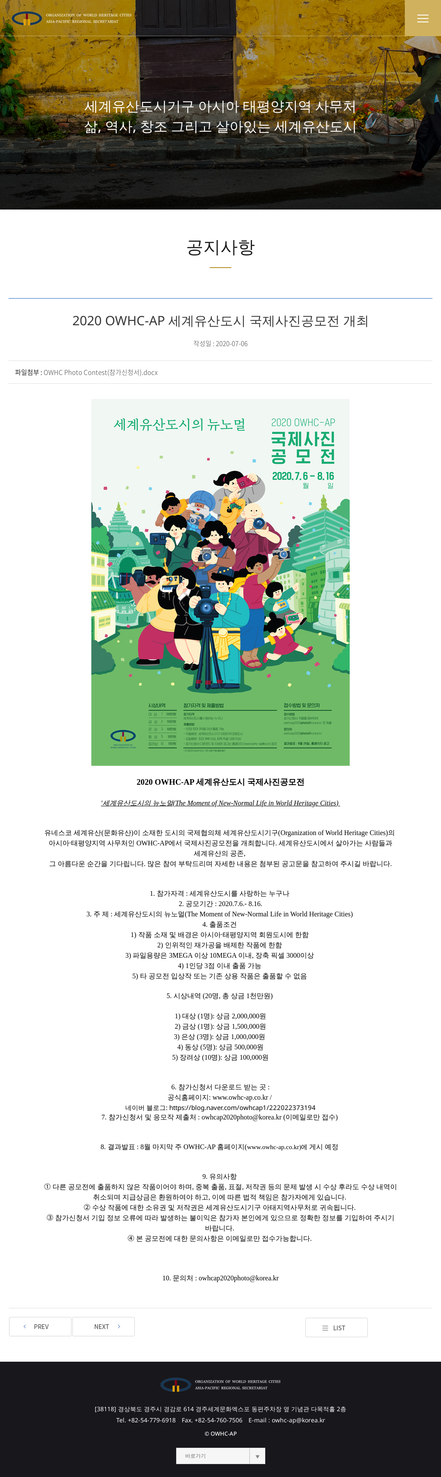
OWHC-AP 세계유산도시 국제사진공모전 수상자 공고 (103, 1326)
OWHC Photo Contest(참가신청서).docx (100, 372)
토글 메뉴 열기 (423, 18)
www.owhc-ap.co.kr (240, 1097)
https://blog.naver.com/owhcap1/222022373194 (242, 1107)
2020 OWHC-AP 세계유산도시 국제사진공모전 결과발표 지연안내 (40, 1326)
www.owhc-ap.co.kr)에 (277, 1147)
